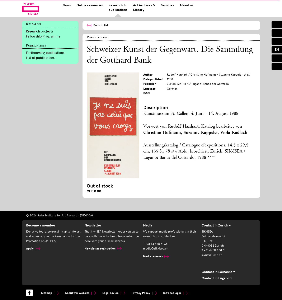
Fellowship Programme (43, 36)
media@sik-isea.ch (155, 248)
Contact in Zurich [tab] (216, 225)
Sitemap (50, 293)
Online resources (89, 5)
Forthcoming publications (45, 53)
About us (186, 5)
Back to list (97, 25)
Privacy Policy (144, 293)
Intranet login (175, 293)
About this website (80, 293)
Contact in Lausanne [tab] (218, 272)
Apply (33, 248)
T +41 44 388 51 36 (155, 244)
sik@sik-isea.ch (212, 255)
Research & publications (117, 7)
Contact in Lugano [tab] (217, 278)
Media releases (156, 256)
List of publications (40, 58)
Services (167, 5)
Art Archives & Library (144, 7)
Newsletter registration (103, 248)
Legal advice (113, 293)
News (66, 5)
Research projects (39, 31)
